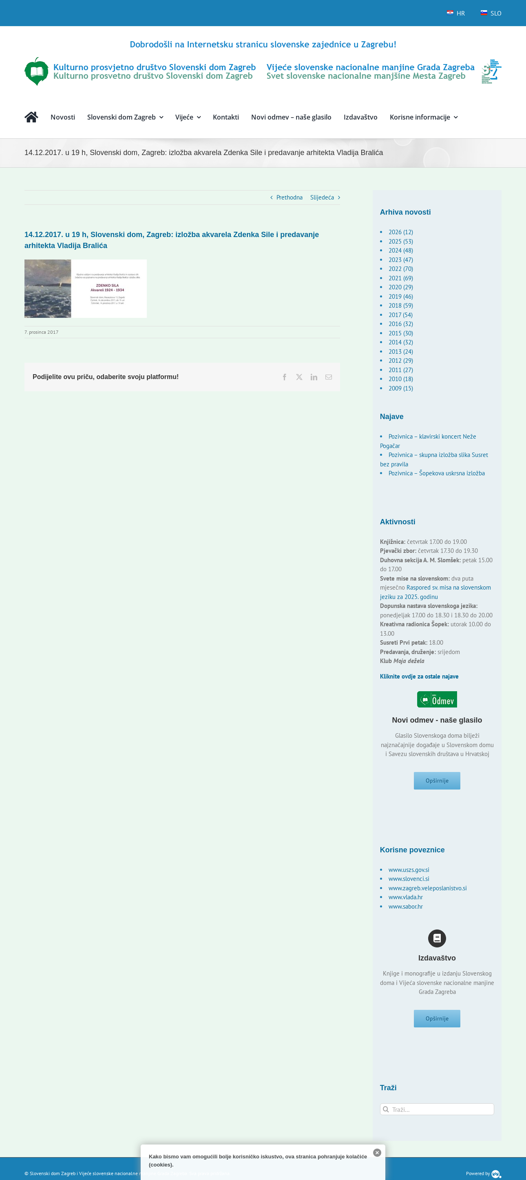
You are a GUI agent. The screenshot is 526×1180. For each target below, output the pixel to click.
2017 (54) (401, 315)
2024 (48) (401, 250)
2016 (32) (401, 324)
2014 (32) (401, 342)
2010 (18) (401, 379)
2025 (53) (401, 241)
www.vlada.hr (406, 899)
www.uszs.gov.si (409, 872)
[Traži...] (437, 1114)
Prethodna (289, 197)
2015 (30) (401, 333)
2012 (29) (401, 360)
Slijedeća (322, 197)
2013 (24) (401, 351)
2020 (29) (401, 287)
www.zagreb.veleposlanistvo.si (428, 890)
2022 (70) (401, 269)
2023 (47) (401, 260)
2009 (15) (401, 388)
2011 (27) (401, 370)
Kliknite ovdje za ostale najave (419, 676)
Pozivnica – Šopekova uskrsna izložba (437, 473)
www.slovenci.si (409, 881)
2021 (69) (401, 278)
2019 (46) (401, 296)
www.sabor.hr (406, 909)
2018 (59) (401, 305)
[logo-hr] (263, 42)
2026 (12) (401, 232)
